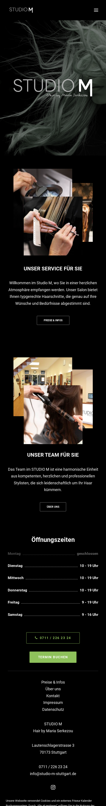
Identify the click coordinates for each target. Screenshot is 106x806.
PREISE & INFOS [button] (53, 320)
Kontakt (53, 696)
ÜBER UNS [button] (53, 506)
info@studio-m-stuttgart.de (53, 773)
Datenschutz (53, 709)
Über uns (53, 689)
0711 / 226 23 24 (53, 766)
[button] (96, 10)
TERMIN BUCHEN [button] (53, 657)
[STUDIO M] (21, 10)
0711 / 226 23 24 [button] (53, 638)
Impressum (53, 702)
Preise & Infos (53, 682)
